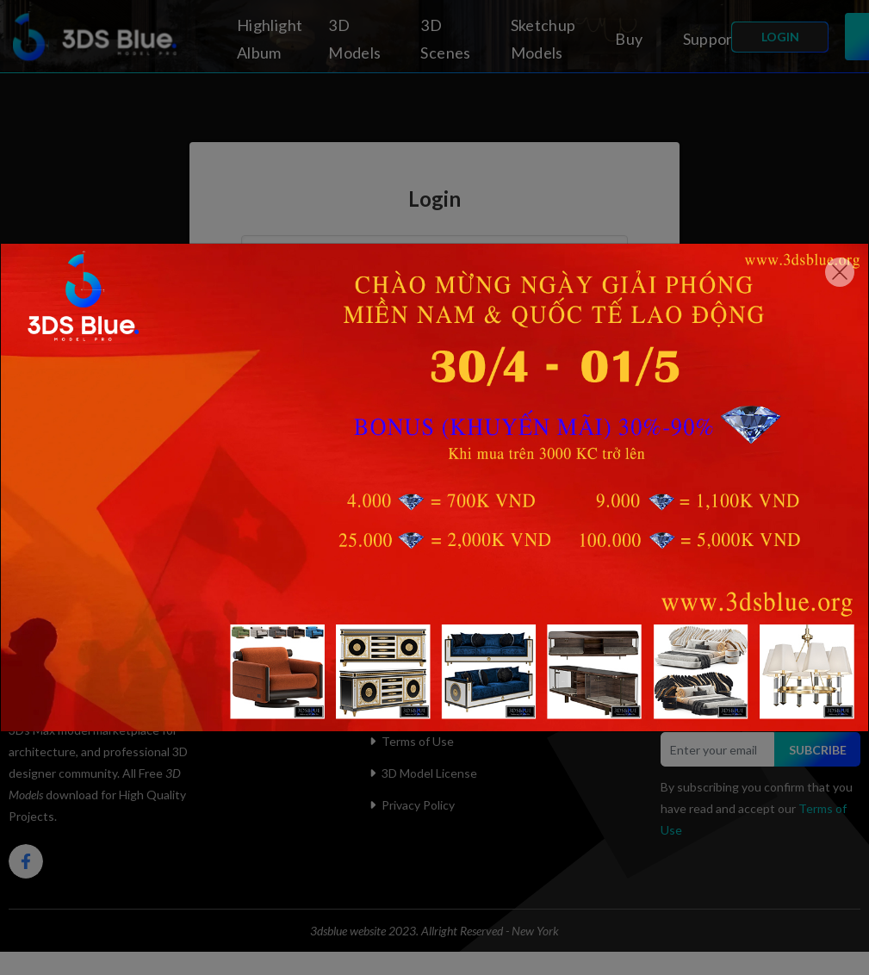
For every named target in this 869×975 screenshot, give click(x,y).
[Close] (839, 272)
